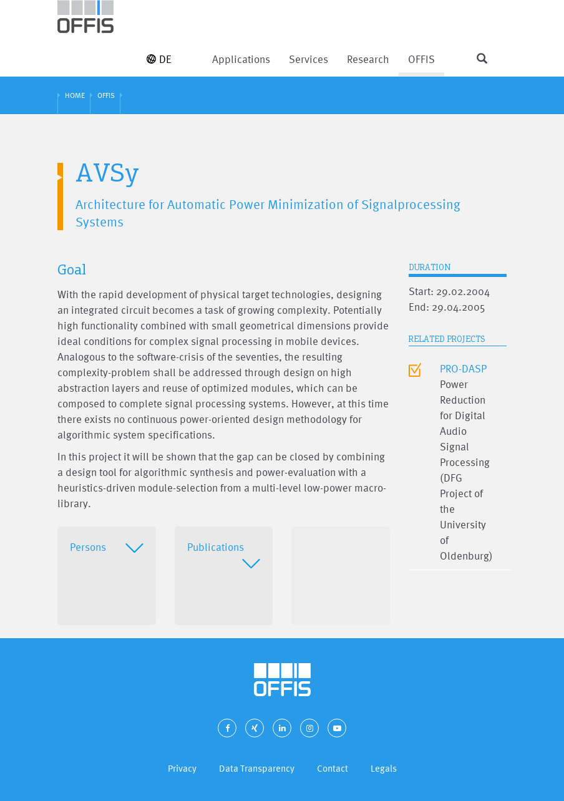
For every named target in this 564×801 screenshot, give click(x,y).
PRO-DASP (463, 368)
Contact (332, 768)
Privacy (182, 768)
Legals (384, 768)
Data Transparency (256, 768)
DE (159, 59)
